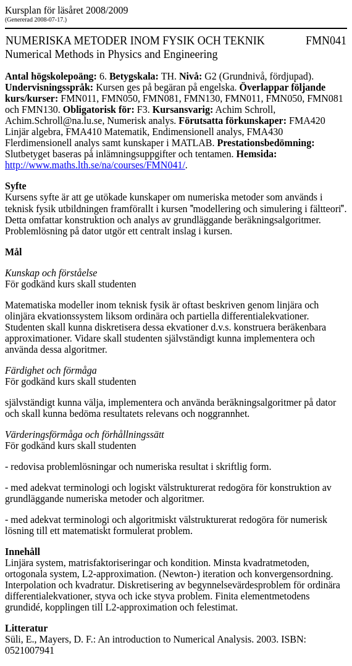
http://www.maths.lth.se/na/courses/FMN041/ (95, 165)
